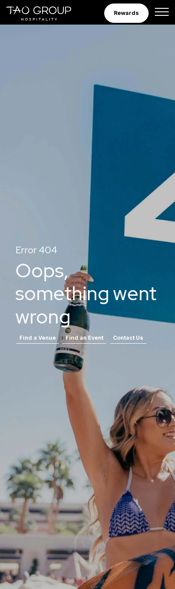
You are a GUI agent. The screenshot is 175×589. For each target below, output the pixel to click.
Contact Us (128, 337)
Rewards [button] (126, 13)
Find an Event (84, 337)
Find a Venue (37, 337)
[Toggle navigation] (162, 13)
